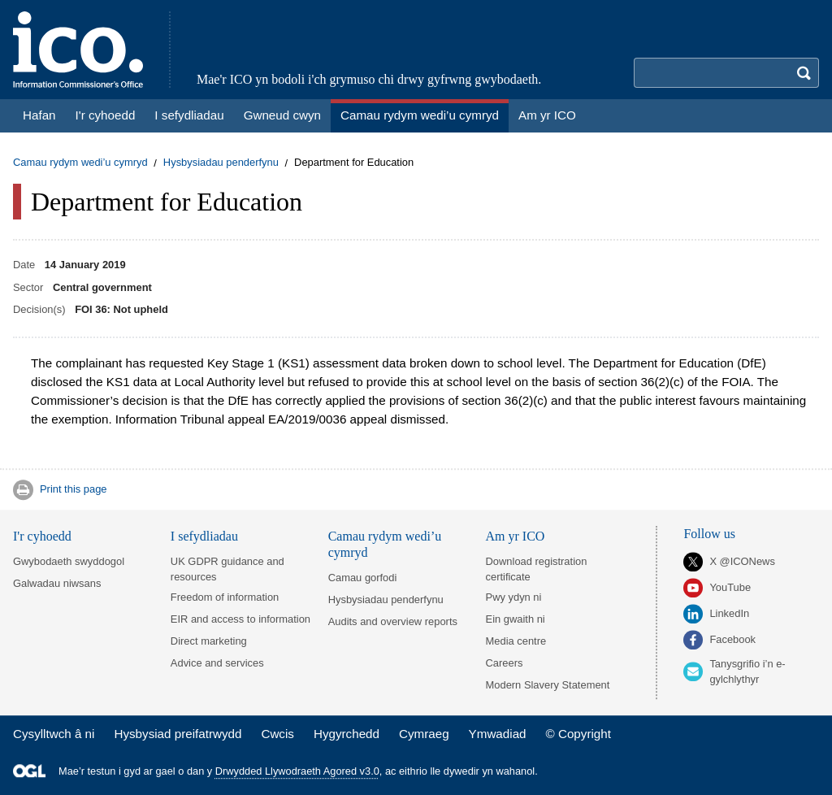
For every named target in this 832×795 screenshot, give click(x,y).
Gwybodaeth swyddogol (68, 561)
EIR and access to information (240, 619)
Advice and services (217, 663)
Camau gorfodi (362, 577)
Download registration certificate (536, 569)
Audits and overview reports (392, 621)
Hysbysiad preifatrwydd (177, 734)
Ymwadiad (497, 734)
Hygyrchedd (346, 734)
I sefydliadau (204, 536)
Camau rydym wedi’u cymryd (80, 163)
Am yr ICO (515, 536)
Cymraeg (424, 734)
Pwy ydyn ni (514, 597)
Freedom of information (225, 597)
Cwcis (277, 734)
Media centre (516, 641)
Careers (504, 663)
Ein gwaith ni (515, 619)
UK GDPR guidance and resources (227, 569)
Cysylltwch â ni (53, 734)
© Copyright (578, 734)
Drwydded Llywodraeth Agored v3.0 (297, 771)
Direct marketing (209, 641)
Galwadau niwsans (57, 583)
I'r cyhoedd (42, 536)
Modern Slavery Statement (548, 685)
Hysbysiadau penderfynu (221, 163)
